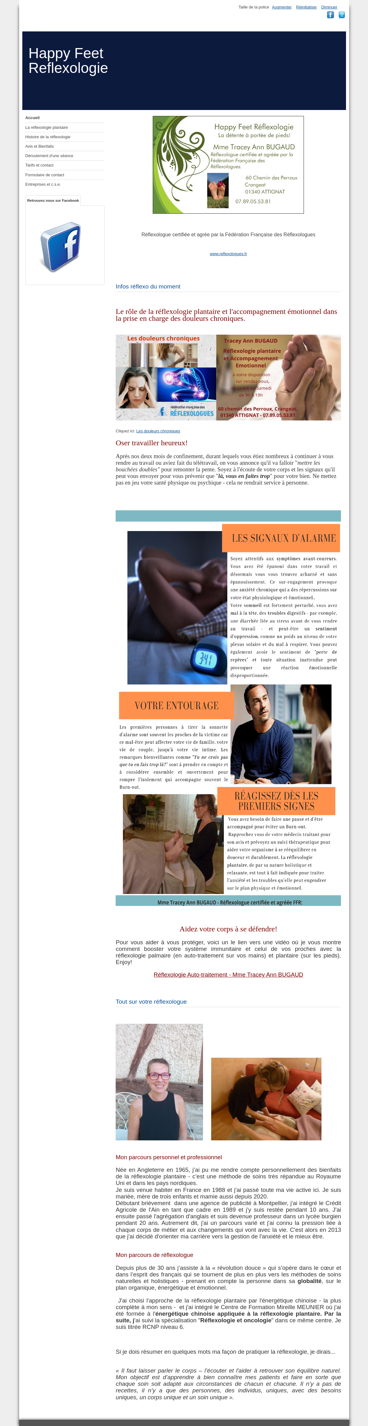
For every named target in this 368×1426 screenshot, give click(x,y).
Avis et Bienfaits (39, 146)
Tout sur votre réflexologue (151, 1001)
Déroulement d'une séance (49, 155)
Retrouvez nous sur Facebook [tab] (53, 200)
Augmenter (282, 7)
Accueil (32, 117)
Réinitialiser (306, 7)
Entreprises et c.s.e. (43, 184)
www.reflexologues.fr (228, 253)
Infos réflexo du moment (148, 286)
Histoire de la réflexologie (48, 136)
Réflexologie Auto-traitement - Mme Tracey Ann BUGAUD (228, 974)
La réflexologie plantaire (46, 127)
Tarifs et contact (39, 165)
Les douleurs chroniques (158, 431)
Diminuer (329, 7)
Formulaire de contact (44, 175)
